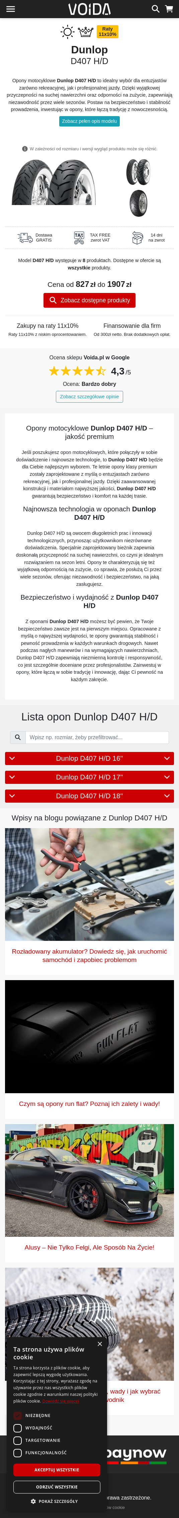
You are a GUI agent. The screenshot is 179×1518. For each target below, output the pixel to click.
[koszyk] (169, 8)
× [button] (99, 1344)
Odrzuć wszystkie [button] (57, 1487)
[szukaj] (156, 8)
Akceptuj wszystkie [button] (56, 1470)
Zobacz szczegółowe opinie (89, 396)
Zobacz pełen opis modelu (89, 121)
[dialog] (57, 1424)
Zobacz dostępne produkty (89, 300)
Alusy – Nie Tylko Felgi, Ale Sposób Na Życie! (90, 1247)
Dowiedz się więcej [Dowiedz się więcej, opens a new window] (60, 1401)
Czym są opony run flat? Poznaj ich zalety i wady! (89, 1103)
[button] (56, 1501)
